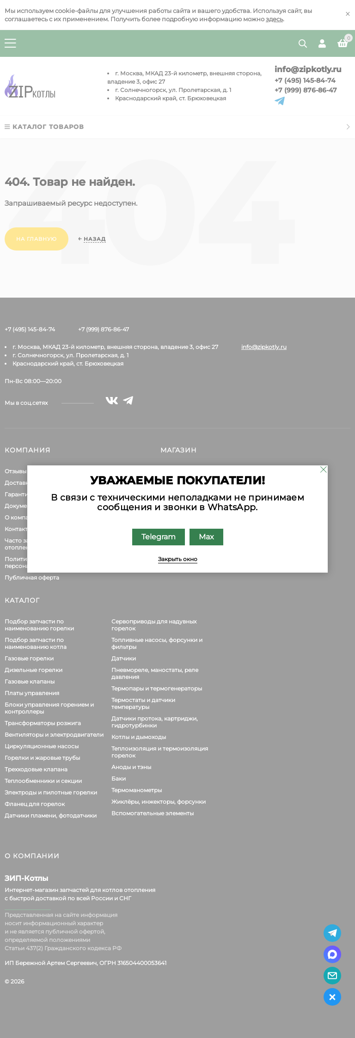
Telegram (158, 536)
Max (206, 536)
